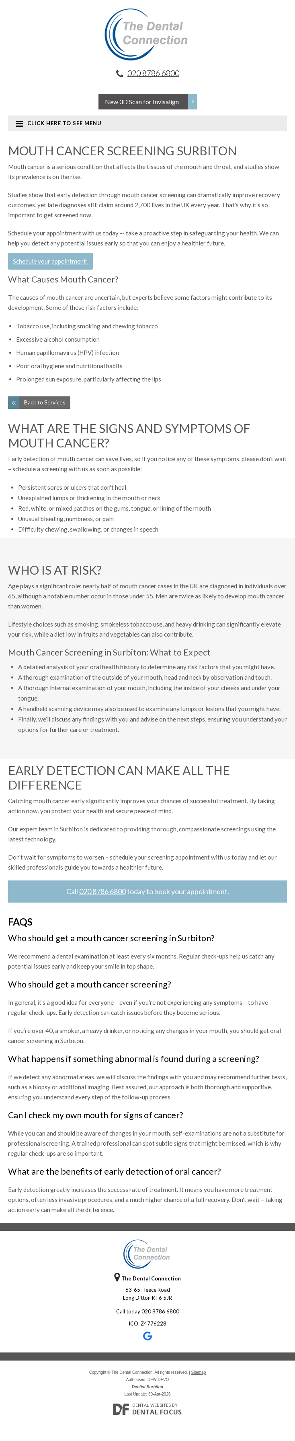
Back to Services (45, 402)
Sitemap (198, 1372)
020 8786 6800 (153, 73)
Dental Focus (157, 1412)
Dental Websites (151, 1405)
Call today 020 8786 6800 (147, 1311)
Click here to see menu (59, 123)
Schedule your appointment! (50, 261)
